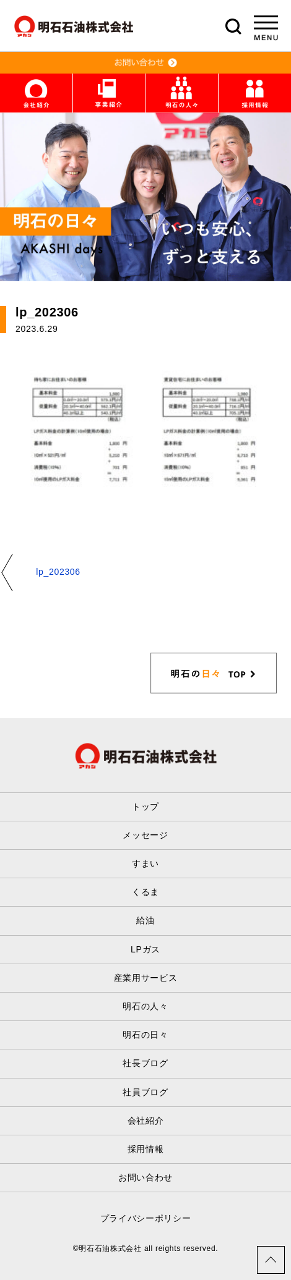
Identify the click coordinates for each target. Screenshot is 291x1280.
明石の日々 (145, 1035)
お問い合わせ (145, 1177)
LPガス (145, 949)
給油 (145, 920)
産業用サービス (146, 978)
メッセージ (145, 835)
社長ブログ (145, 1063)
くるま (145, 892)
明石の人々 (145, 1006)
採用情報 (146, 1149)
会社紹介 (146, 1120)
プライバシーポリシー (145, 1218)
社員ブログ (145, 1092)
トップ (145, 807)
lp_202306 (58, 572)
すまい (145, 863)
